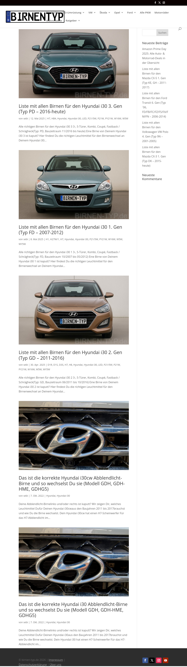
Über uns (55, 664)
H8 (70, 364)
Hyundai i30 (74, 118)
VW (90, 12)
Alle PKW (145, 12)
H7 (48, 118)
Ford (130, 12)
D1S (55, 364)
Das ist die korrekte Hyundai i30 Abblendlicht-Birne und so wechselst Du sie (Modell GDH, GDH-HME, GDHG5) (73, 609)
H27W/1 (54, 239)
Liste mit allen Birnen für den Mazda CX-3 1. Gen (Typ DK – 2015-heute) (154, 156)
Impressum (56, 660)
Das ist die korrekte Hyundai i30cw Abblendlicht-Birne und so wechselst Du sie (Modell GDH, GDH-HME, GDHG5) (72, 483)
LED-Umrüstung (71, 12)
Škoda (103, 12)
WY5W (22, 244)
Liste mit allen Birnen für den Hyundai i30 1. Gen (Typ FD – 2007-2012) (70, 230)
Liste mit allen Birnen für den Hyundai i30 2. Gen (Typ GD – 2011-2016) (70, 355)
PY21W (109, 118)
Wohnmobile (54, 20)
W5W (125, 118)
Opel (117, 12)
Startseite (52, 12)
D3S (61, 364)
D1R (50, 364)
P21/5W (92, 118)
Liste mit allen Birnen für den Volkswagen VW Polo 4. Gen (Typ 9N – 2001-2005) (155, 132)
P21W (101, 118)
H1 (47, 239)
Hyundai (61, 118)
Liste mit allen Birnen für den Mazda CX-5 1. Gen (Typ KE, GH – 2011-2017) (154, 78)
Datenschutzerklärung (33, 664)
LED (84, 118)
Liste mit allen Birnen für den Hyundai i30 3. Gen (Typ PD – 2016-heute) (70, 109)
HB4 (54, 118)
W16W (117, 118)
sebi (25, 118)
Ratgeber (71, 20)
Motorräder (162, 12)
